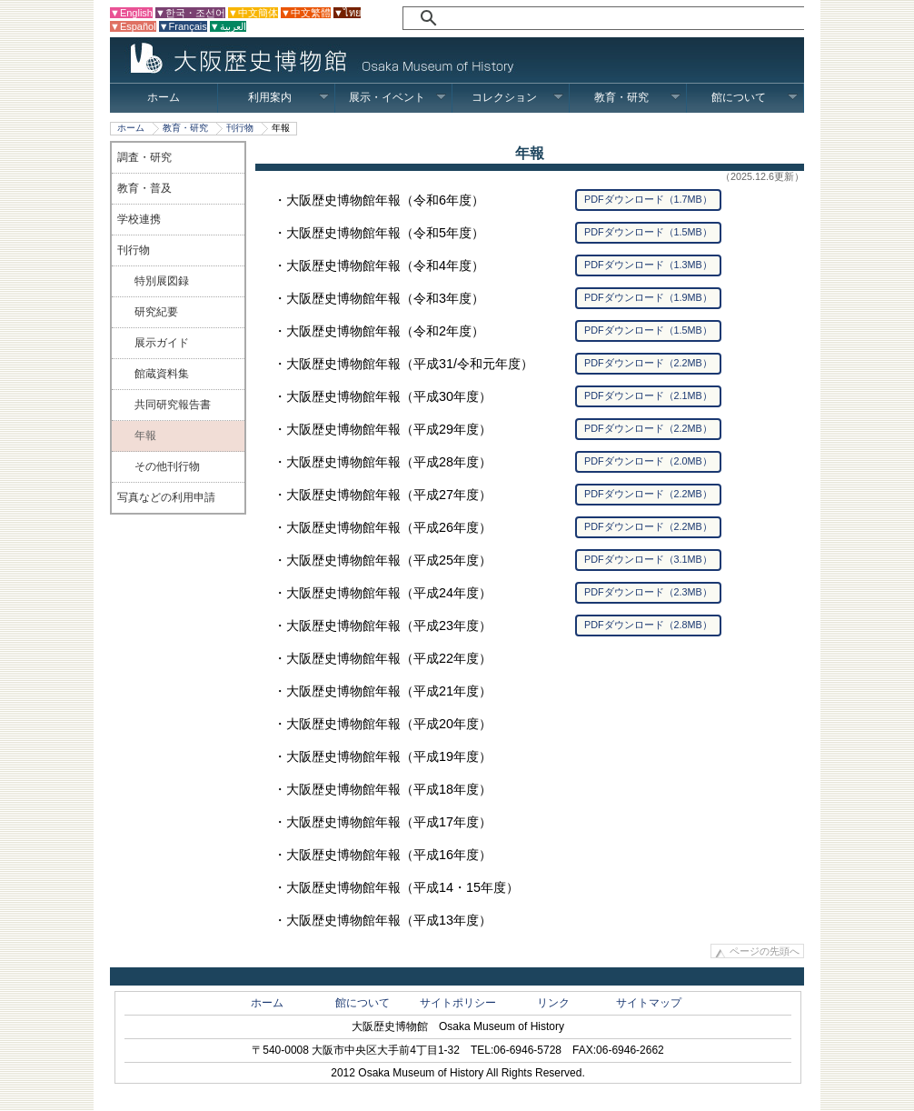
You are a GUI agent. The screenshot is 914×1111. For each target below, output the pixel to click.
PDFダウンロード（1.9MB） (648, 297)
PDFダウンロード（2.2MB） (648, 362)
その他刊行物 (167, 466)
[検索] (596, 18)
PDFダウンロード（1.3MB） (648, 264)
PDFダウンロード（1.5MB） (648, 231)
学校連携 (139, 219)
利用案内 (288, 97)
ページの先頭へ (765, 951)
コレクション (517, 97)
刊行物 (239, 128)
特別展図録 (161, 281)
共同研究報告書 (172, 404)
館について (754, 97)
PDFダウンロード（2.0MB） (648, 460)
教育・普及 (144, 188)
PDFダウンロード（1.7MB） (648, 199)
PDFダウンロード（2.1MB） (648, 395)
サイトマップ (648, 1002)
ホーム (163, 97)
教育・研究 (637, 97)
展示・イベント (397, 97)
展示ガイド (161, 342)
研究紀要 (156, 311)
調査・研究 (144, 157)
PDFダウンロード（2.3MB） (648, 591)
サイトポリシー (458, 1002)
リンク (553, 1002)
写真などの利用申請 (166, 497)
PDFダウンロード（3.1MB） (648, 559)
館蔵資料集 (161, 373)
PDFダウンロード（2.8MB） (648, 624)
